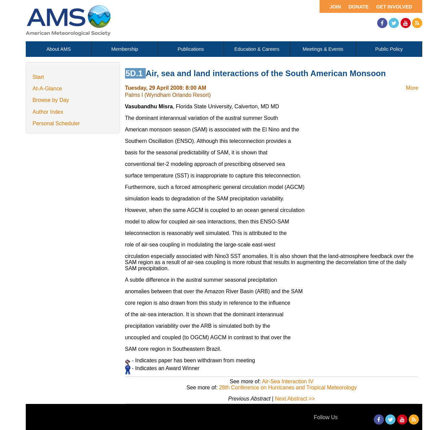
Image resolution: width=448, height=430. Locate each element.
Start (38, 77)
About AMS (58, 49)
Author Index (48, 112)
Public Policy (389, 49)
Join (335, 6)
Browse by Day (51, 100)
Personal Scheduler (56, 123)
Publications (191, 49)
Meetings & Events (323, 49)
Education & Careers (257, 49)
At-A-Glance (47, 88)
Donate (358, 6)
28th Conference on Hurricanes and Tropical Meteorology (288, 387)
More (412, 88)
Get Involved (394, 6)
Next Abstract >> (295, 399)
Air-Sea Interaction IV (287, 381)
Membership (124, 49)
